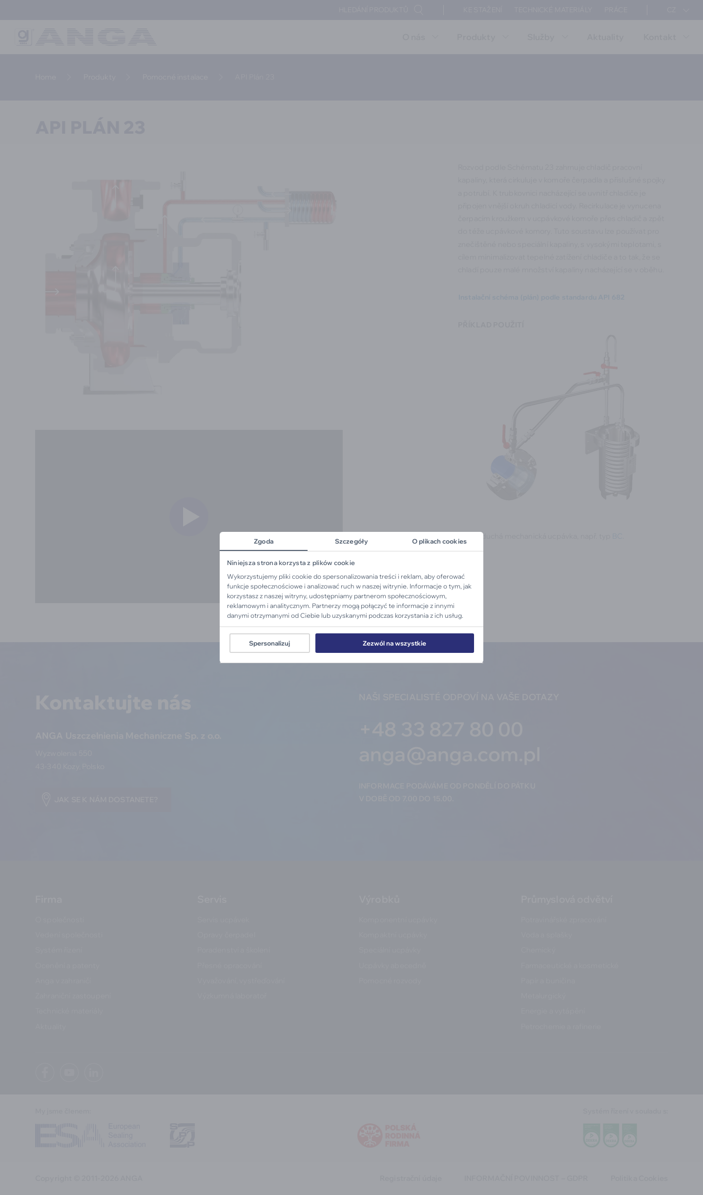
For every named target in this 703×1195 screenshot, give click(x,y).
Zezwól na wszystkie (394, 643)
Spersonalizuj (269, 643)
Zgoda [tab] (263, 541)
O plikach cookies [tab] (439, 541)
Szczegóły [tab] (351, 541)
